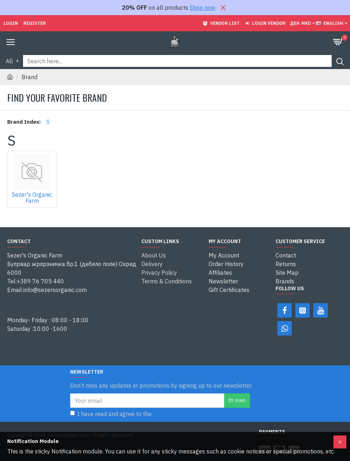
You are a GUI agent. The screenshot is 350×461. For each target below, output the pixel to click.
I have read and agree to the (154, 414)
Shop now (202, 7)
